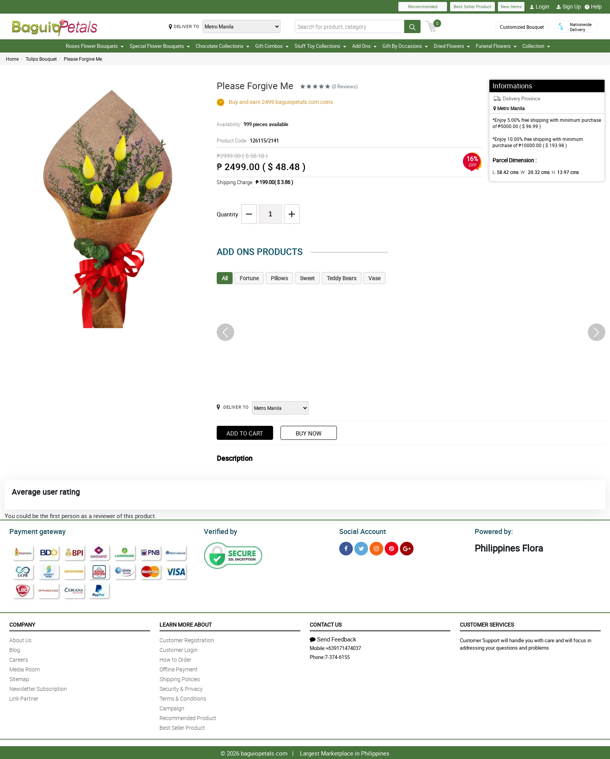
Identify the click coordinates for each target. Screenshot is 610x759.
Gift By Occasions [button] (405, 45)
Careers (18, 658)
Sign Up (568, 6)
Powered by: (492, 530)
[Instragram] (376, 547)
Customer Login (179, 648)
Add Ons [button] (364, 45)
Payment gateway (34, 530)
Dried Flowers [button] (452, 45)
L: (504, 172)
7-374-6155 (337, 655)
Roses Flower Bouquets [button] (95, 45)
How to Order (175, 658)
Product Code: (246, 140)
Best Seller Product (472, 6)
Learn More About (186, 623)
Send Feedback (333, 638)
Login (539, 6)
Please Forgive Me (83, 59)
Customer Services (487, 623)
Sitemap (19, 678)
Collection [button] (536, 45)
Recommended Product (188, 716)
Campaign (172, 707)
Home (12, 59)
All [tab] (225, 278)
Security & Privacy (181, 687)
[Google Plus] (407, 547)
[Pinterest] (391, 547)
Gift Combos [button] (272, 45)
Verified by (219, 530)
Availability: (250, 124)
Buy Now (308, 433)
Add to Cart (244, 433)
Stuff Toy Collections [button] (320, 45)
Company (22, 623)
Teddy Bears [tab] (341, 278)
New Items (511, 6)
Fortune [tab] (249, 278)
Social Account (360, 530)
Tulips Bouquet (41, 59)
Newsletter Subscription (38, 687)
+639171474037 (343, 646)
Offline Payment (179, 668)
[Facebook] (346, 547)
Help (593, 6)
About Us (20, 639)
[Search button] (412, 26)
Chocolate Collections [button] (222, 45)
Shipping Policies (180, 678)
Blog (14, 648)
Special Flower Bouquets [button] (160, 45)
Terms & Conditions (183, 697)
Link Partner (24, 697)
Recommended (422, 6)
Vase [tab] (374, 278)
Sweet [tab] (307, 278)
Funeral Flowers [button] (496, 45)
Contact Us (326, 623)
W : (531, 172)
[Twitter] (361, 547)
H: (559, 172)
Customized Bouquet (522, 27)
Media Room (24, 668)
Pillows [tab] (279, 278)
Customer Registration (187, 639)
